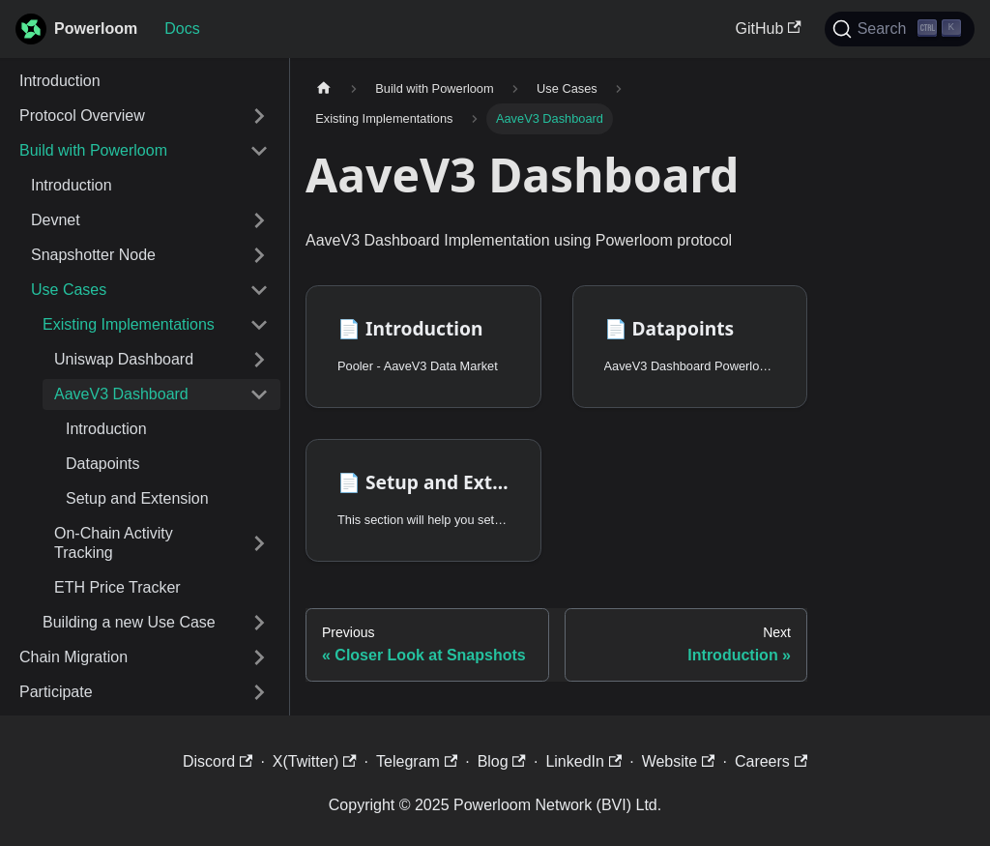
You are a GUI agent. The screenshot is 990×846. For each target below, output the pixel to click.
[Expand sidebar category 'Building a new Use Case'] (259, 622)
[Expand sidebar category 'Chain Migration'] (259, 657)
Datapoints (103, 463)
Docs (181, 28)
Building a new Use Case (129, 622)
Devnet (55, 220)
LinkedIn (583, 761)
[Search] (900, 29)
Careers (771, 761)
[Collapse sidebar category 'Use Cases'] (259, 290)
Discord (218, 761)
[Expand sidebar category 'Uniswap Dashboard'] (259, 359)
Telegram (416, 761)
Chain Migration (73, 657)
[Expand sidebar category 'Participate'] (259, 692)
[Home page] (324, 88)
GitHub (768, 28)
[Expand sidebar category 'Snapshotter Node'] (259, 255)
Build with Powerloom (93, 150)
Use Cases (68, 289)
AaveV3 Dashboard (121, 394)
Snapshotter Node (93, 255)
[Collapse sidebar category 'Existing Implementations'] (259, 324)
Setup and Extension (137, 498)
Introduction (60, 81)
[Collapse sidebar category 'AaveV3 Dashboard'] (259, 394)
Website (678, 761)
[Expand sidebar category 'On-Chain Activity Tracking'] (259, 543)
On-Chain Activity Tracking (113, 543)
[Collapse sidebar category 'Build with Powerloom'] (259, 150)
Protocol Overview (82, 115)
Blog (502, 761)
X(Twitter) (315, 761)
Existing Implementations (129, 324)
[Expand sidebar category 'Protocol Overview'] (259, 116)
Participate (56, 692)
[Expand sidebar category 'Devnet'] (259, 220)
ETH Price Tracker (117, 587)
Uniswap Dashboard (123, 359)
